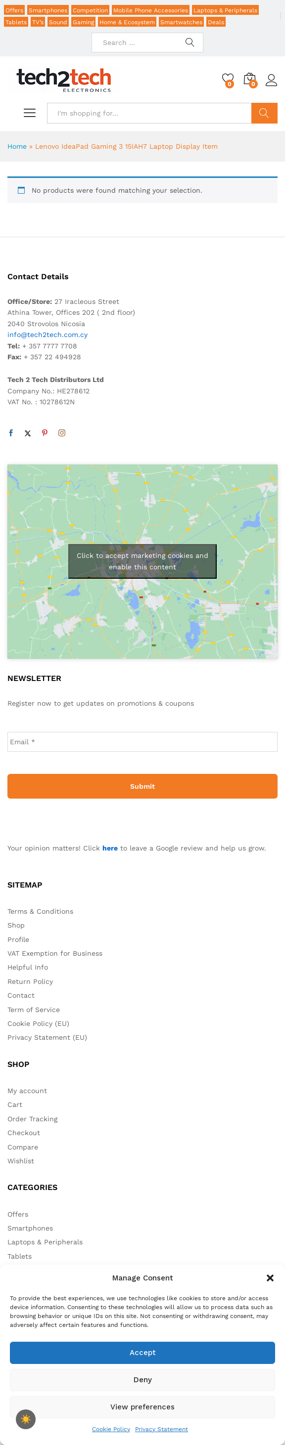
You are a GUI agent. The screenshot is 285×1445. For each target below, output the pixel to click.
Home (17, 146)
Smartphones (48, 10)
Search (264, 113)
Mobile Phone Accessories (150, 10)
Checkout (23, 1133)
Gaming (83, 22)
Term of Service (33, 1010)
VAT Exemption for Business (54, 953)
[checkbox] (26, 1419)
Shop (16, 925)
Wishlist (20, 1161)
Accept (143, 1352)
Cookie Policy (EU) (38, 1023)
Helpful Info (27, 967)
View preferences (142, 1406)
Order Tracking (32, 1119)
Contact (21, 995)
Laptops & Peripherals (225, 10)
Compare (22, 1147)
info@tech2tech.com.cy (47, 335)
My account (27, 1091)
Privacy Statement (161, 1429)
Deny (143, 1379)
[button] (270, 1278)
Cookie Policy (111, 1429)
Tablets (16, 22)
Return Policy (30, 981)
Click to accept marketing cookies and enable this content (142, 561)
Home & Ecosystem (127, 22)
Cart (14, 1104)
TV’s (38, 22)
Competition (90, 10)
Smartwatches (181, 22)
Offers (14, 10)
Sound (58, 22)
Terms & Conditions (40, 911)
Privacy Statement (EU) (47, 1037)
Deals (216, 22)
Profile (18, 939)
